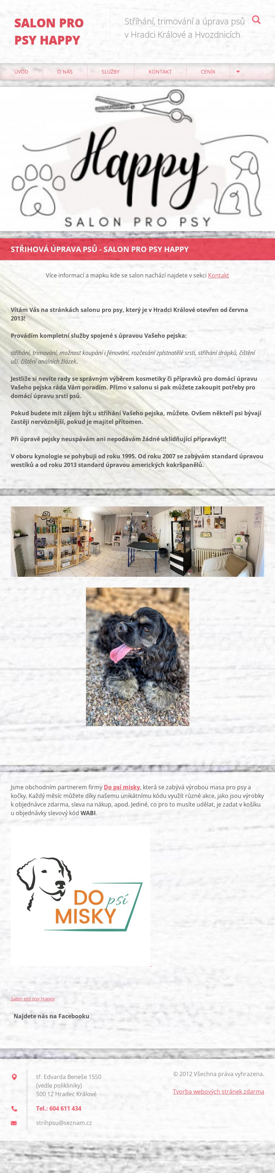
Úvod (21, 71)
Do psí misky (122, 787)
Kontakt (160, 71)
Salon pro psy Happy (33, 998)
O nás (65, 71)
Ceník (208, 71)
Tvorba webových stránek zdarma (218, 1091)
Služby (111, 71)
